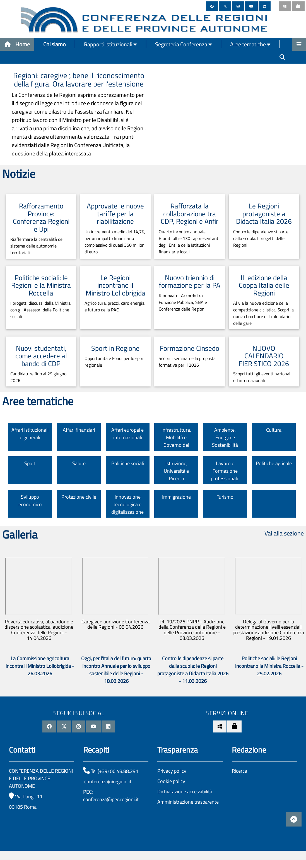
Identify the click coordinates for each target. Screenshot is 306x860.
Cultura (273, 430)
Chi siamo (54, 44)
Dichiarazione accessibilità (184, 791)
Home (17, 44)
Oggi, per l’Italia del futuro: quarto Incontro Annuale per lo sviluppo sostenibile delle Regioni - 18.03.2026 (116, 670)
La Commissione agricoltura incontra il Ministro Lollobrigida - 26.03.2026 (40, 666)
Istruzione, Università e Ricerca (176, 471)
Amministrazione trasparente (188, 802)
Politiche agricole (274, 463)
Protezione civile (78, 497)
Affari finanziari (79, 430)
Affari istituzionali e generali (30, 433)
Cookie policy (171, 781)
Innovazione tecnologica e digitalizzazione (127, 504)
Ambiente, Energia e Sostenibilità (225, 437)
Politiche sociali (127, 463)
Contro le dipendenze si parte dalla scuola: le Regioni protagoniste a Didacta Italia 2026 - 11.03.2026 (192, 670)
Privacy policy (171, 771)
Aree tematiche (250, 44)
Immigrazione (176, 497)
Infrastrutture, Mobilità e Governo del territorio (176, 441)
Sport (30, 463)
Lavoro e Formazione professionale (225, 471)
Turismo (225, 497)
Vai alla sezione (284, 533)
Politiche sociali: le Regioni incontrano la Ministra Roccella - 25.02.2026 (269, 666)
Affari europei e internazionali (127, 433)
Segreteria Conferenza (183, 44)
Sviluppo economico (30, 500)
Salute (79, 463)
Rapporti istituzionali (110, 44)
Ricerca (239, 771)
